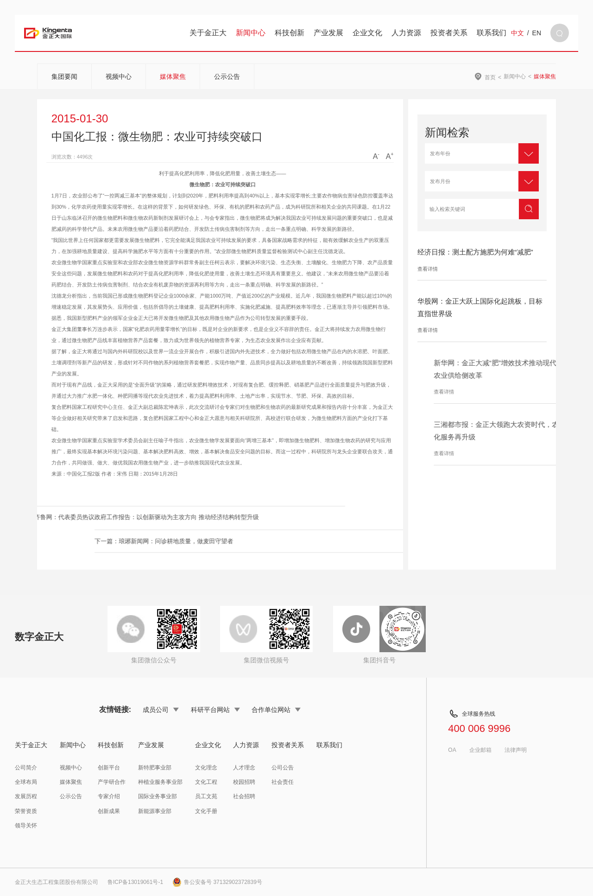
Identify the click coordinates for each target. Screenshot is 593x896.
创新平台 (109, 767)
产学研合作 (112, 782)
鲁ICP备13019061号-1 (135, 882)
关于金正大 (208, 33)
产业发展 (328, 33)
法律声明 (516, 750)
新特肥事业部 (154, 767)
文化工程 (206, 782)
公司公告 (282, 767)
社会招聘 (244, 796)
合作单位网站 (276, 709)
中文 (517, 33)
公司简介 (26, 767)
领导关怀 (26, 825)
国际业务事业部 (157, 796)
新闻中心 (250, 33)
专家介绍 (109, 796)
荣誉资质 (26, 811)
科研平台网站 (215, 709)
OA (452, 750)
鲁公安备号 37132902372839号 (217, 882)
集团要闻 (64, 76)
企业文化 (367, 33)
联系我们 (491, 33)
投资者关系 (448, 33)
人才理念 (244, 767)
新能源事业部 (154, 811)
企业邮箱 (480, 750)
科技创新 (289, 33)
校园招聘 (244, 782)
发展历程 (26, 796)
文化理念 (206, 767)
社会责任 (282, 782)
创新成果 (109, 811)
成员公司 (161, 709)
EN (536, 33)
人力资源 (406, 33)
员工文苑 (206, 796)
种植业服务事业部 (160, 782)
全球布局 (26, 782)
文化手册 (206, 811)
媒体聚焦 (173, 76)
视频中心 (119, 76)
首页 (490, 77)
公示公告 (227, 76)
